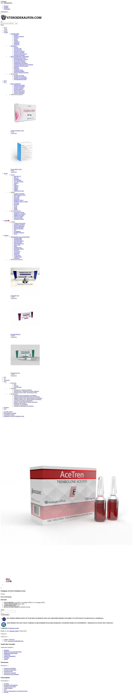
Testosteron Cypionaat (19, 51)
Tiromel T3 (16, 254)
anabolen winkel (14, 631)
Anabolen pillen (15, 33)
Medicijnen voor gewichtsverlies (12, 651)
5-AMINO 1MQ (18, 256)
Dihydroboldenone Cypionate (21, 59)
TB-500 (16, 209)
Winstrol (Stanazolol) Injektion (21, 72)
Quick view (14, 133)
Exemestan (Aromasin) (19, 85)
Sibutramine (17, 252)
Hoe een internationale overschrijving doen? (16, 691)
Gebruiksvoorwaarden (10, 686)
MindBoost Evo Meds (19, 215)
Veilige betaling (17, 387)
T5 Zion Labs (17, 251)
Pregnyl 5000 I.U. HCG (16, 169)
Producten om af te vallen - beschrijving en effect (25, 392)
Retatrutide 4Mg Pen (19, 243)
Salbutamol (16, 43)
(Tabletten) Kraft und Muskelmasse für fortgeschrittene (27, 396)
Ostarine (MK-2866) (19, 227)
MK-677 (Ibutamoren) (19, 226)
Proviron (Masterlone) (19, 93)
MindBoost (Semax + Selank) (21, 201)
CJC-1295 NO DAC (18, 181)
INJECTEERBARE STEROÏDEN (20, 56)
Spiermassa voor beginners (20, 403)
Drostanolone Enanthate (19, 60)
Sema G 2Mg (17, 245)
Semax (15, 208)
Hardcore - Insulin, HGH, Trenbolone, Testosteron (25, 402)
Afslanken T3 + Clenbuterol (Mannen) (23, 390)
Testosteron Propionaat (19, 55)
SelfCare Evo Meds (18, 216)
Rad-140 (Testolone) (19, 228)
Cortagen (16, 183)
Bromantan (16, 179)
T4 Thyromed (17, 255)
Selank (15, 207)
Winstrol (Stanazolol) (19, 36)
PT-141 (15, 205)
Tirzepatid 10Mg (18, 238)
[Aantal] (8, 611)
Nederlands (7, 9)
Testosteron (14, 46)
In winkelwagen (5, 614)
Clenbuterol (16, 41)
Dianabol (16, 35)
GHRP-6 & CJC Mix (19, 191)
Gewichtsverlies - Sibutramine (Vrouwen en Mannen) (26, 391)
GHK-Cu (16, 187)
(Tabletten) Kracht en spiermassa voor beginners (25, 395)
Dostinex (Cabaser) (18, 89)
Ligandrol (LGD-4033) (19, 224)
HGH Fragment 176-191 (19, 195)
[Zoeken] (8, 23)
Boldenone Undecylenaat (20, 58)
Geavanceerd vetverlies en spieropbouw (23, 400)
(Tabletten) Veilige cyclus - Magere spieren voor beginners (27, 399)
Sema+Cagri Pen (18, 242)
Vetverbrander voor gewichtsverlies (20, 237)
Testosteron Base (18, 50)
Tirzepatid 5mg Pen (15, 373)
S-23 (15, 230)
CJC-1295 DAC (17, 180)
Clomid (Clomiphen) (19, 87)
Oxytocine (16, 203)
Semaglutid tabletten (19, 241)
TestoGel (16, 47)
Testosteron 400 (17, 48)
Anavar (15, 39)
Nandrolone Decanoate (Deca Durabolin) (23, 64)
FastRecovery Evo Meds (19, 213)
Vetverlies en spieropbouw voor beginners (24, 406)
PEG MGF (16, 204)
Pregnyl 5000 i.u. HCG (19, 90)
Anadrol (16, 40)
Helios (15, 246)
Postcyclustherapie (16, 83)
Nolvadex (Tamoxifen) (19, 86)
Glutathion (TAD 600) (19, 193)
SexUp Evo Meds (18, 217)
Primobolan (16, 44)
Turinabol (16, 37)
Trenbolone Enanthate (19, 71)
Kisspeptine (16, 199)
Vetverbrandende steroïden (20, 79)
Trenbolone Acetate (18, 70)
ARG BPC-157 (17, 176)
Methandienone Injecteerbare (21, 63)
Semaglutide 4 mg (15, 295)
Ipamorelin (16, 197)
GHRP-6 (16, 189)
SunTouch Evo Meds (19, 219)
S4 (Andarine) (17, 231)
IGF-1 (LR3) (17, 196)
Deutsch (6, 6)
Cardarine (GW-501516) (19, 223)
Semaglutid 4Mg (18, 239)
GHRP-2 (16, 188)
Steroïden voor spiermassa (20, 76)
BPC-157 (16, 177)
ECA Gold (16, 250)
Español (6, 7)
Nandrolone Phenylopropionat (21, 66)
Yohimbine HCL (18, 247)
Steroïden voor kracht (19, 75)
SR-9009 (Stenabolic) (19, 232)
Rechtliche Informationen (11, 685)
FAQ (15, 384)
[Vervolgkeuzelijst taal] (8, 3)
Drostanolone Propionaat (20, 62)
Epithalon (16, 185)
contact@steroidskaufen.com (15, 641)
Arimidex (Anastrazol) (19, 91)
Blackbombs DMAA (19, 248)
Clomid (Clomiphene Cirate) (17, 130)
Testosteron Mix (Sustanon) (20, 54)
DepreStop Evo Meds (19, 212)
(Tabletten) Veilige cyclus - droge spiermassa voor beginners (28, 398)
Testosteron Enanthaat (19, 52)
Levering (16, 385)
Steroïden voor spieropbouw (20, 78)
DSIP (15, 184)
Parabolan (16, 67)
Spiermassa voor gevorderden (21, 404)
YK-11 (15, 234)
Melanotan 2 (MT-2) (19, 200)
